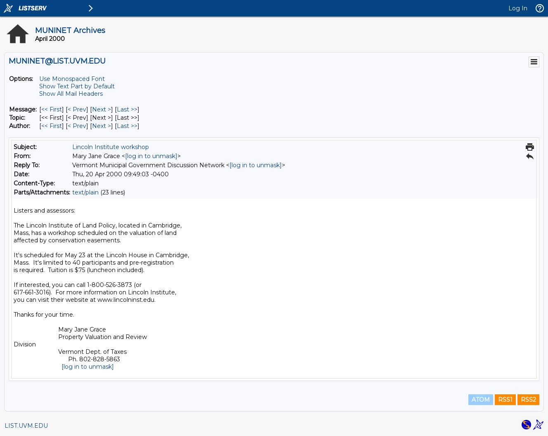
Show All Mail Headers (71, 93)
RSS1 (505, 399)
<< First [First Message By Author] (51, 126)
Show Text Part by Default (77, 86)
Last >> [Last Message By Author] (127, 126)
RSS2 (528, 399)
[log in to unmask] (151, 156)
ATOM (481, 399)
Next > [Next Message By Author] (101, 126)
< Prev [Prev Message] (77, 109)
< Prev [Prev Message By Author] (77, 126)
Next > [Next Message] (101, 109)
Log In (517, 8)
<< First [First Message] (51, 109)
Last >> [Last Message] (127, 109)
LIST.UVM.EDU (26, 425)
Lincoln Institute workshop (110, 147)
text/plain (85, 192)
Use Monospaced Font (72, 79)
